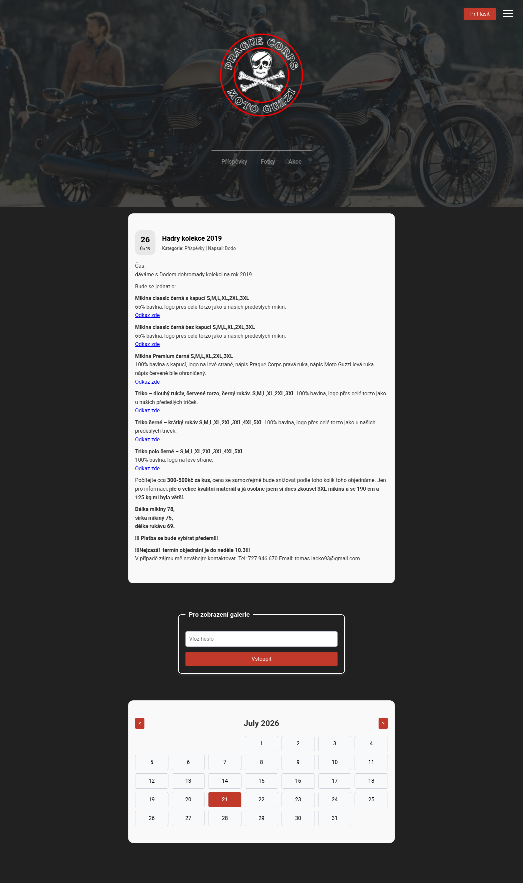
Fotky (267, 161)
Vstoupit (261, 659)
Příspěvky (234, 161)
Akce (295, 161)
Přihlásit (480, 14)
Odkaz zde (147, 315)
